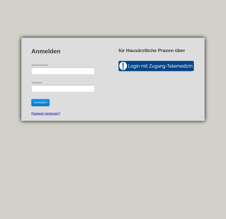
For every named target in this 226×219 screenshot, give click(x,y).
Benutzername (40, 65)
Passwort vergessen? (45, 113)
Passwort (37, 82)
